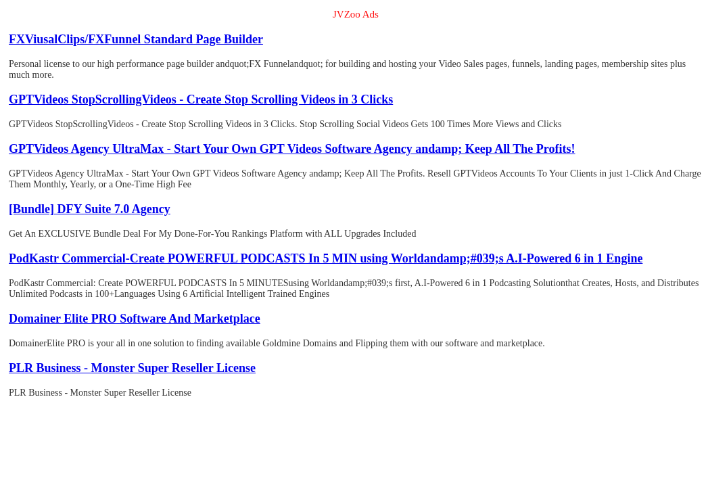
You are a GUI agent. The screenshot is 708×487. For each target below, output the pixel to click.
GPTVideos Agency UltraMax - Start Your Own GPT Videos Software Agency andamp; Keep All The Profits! (292, 149)
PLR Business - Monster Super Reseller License (132, 368)
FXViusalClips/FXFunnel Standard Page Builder (136, 39)
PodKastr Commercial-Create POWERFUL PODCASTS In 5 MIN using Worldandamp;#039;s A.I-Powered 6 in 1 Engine (325, 258)
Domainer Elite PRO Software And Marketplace (134, 318)
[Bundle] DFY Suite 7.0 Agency (89, 209)
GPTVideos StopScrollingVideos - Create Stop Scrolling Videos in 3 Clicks (201, 99)
